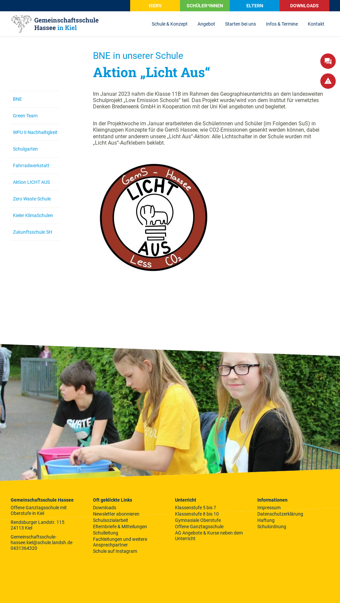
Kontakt (316, 24)
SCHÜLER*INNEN (205, 5)
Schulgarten (25, 149)
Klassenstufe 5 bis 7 (195, 507)
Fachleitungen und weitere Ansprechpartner (120, 542)
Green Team (25, 115)
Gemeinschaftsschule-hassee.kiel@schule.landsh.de (41, 539)
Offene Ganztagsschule (199, 526)
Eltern (254, 5)
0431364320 (24, 548)
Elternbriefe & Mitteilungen (120, 526)
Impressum (269, 507)
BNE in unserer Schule (138, 55)
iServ (155, 5)
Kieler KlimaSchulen (33, 215)
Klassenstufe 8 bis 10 (197, 514)
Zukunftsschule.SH (32, 232)
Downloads (304, 5)
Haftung (266, 520)
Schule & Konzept (170, 24)
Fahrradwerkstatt (31, 165)
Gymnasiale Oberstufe (198, 520)
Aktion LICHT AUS (31, 182)
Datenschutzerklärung (280, 514)
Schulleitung (105, 533)
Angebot (206, 24)
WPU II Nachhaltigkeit (35, 132)
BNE (17, 99)
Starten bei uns (240, 24)
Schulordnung (271, 526)
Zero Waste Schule (32, 198)
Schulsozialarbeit (110, 520)
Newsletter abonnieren (116, 514)
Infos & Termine (282, 24)
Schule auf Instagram (115, 551)
